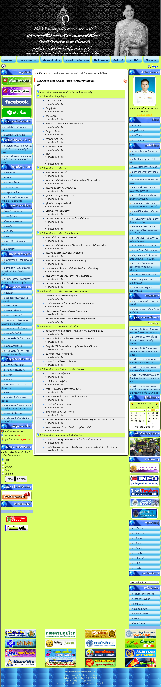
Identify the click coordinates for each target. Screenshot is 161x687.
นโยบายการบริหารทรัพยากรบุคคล (61, 296)
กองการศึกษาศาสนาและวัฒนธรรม (14, 243)
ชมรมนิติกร (136, 619)
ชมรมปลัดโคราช (139, 614)
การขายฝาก (136, 553)
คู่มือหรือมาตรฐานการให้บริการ (60, 203)
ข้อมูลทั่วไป (8, 173)
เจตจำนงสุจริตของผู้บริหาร (58, 373)
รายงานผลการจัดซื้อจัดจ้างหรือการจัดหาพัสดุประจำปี (70, 283)
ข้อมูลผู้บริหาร (9, 216)
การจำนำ (135, 543)
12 (132, 415)
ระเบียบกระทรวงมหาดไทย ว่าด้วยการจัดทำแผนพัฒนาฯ (144, 361)
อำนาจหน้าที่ (51, 116)
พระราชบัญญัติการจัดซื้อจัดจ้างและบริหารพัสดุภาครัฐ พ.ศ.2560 (143, 340)
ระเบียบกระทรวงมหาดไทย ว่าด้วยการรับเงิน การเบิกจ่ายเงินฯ (144, 369)
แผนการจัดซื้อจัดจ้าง (13, 333)
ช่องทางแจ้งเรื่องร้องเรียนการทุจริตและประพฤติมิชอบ (70, 338)
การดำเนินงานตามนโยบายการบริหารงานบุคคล (143, 197)
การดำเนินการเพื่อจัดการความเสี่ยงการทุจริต (66, 396)
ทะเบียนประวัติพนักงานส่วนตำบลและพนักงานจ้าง (15, 199)
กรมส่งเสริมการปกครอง (142, 594)
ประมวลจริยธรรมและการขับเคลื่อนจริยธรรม (144, 239)
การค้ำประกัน (137, 533)
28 (140, 421)
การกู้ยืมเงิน (136, 528)
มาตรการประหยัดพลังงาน (143, 274)
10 (153, 413)
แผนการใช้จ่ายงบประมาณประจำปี (15, 299)
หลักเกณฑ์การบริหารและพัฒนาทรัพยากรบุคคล (67, 311)
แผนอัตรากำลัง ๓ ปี (12, 315)
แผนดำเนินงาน (10, 305)
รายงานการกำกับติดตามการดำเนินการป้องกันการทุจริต (16, 281)
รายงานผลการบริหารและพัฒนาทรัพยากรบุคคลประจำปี (143, 205)
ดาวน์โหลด (136, 135)
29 (144, 421)
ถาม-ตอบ (135, 125)
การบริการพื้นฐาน (11, 182)
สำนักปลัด (7, 231)
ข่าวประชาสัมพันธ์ (54, 147)
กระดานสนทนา (138, 140)
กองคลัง (7, 226)
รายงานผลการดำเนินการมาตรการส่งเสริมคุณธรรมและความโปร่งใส (143, 230)
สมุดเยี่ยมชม (137, 130)
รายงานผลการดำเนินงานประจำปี (61, 188)
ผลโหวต (21, 479)
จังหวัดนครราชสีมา (140, 599)
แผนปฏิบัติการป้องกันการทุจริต (60, 412)
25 (157, 418)
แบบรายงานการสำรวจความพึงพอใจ (144, 303)
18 (157, 415)
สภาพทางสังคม (10, 187)
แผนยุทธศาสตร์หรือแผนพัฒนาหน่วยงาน (64, 124)
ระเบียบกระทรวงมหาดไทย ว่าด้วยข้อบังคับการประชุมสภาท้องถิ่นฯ (144, 378)
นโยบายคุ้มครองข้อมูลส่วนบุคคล (143, 153)
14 (140, 415)
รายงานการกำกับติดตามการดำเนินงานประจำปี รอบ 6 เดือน (73, 180)
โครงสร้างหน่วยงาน (12, 211)
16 (149, 415)
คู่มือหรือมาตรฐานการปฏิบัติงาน (60, 195)
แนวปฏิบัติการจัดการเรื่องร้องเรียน (144, 213)
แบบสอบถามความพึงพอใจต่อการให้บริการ (144, 311)
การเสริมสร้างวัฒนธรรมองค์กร (14, 399)
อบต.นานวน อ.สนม (144, 582)
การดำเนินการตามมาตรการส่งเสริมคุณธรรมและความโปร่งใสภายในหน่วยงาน (82, 447)
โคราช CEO (136, 604)
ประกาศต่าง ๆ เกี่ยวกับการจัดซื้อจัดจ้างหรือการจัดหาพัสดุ (72, 268)
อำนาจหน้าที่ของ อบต (13, 365)
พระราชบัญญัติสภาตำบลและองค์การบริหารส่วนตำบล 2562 (144, 331)
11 (157, 413)
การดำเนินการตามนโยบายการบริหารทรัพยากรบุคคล (70, 303)
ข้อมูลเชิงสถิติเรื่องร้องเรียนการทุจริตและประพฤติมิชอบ (143, 257)
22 (144, 418)
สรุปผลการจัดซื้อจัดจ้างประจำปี (17, 340)
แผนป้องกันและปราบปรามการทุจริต (17, 262)
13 (136, 415)
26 (132, 421)
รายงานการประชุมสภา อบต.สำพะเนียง (141, 289)
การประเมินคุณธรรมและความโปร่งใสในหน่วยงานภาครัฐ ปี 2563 (17, 149)
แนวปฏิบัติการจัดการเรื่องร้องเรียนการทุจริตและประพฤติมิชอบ (74, 331)
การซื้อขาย (136, 548)
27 (136, 421)
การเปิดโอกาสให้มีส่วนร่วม (143, 250)
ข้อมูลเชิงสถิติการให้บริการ (58, 211)
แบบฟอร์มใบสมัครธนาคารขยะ (15, 129)
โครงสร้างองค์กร (53, 101)
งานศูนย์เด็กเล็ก (10, 192)
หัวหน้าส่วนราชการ (12, 221)
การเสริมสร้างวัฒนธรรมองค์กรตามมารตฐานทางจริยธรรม (142, 266)
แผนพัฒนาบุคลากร (12, 346)
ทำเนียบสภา (9, 249)
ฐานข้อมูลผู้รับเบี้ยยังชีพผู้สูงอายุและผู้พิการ (15, 420)
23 (149, 418)
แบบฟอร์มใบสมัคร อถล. (14, 135)
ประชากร (7, 178)
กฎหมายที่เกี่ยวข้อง (12, 413)
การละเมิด (136, 568)
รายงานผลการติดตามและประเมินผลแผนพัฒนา (15, 322)
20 (136, 418)
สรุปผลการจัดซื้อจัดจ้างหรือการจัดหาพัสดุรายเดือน (16, 353)
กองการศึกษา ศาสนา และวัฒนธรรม (15, 386)
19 (132, 418)
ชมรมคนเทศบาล (139, 609)
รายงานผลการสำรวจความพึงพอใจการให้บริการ (68, 218)
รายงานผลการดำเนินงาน (14, 328)
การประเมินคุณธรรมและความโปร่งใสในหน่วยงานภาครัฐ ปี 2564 (17, 159)
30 (149, 421)
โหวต (10, 479)
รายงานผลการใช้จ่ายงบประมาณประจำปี (64, 253)
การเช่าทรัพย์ (137, 558)
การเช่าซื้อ (136, 563)
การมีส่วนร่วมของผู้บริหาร (57, 381)
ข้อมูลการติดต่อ (53, 131)
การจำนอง (136, 538)
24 (153, 418)
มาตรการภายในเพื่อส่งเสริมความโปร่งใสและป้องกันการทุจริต (16, 271)
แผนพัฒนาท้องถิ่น (11, 310)
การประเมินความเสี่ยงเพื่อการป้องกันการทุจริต (145, 220)
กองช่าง (7, 236)
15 (144, 415)
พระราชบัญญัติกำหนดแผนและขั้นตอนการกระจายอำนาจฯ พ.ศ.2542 (144, 351)
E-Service (50, 226)
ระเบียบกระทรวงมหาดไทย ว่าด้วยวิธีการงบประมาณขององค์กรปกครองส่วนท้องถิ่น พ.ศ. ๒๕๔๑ (145, 389)
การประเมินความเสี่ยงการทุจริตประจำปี (64, 389)
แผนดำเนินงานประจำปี (56, 172)
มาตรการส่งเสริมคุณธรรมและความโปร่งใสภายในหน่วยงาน (17, 407)
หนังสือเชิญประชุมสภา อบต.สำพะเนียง (141, 281)
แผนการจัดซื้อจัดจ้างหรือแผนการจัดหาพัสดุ (66, 260)
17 (153, 415)
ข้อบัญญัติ (7, 293)
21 (140, 418)
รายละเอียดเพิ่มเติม (54, 104)
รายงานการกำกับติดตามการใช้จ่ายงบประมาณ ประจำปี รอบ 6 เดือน (76, 245)
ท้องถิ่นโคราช (137, 623)
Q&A (48, 154)
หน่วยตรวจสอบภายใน (13, 370)
